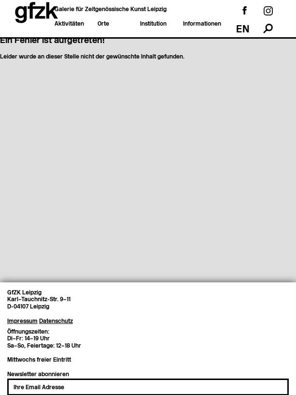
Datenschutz (56, 319)
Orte (103, 24)
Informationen (202, 24)
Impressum (22, 319)
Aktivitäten (69, 24)
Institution (153, 24)
